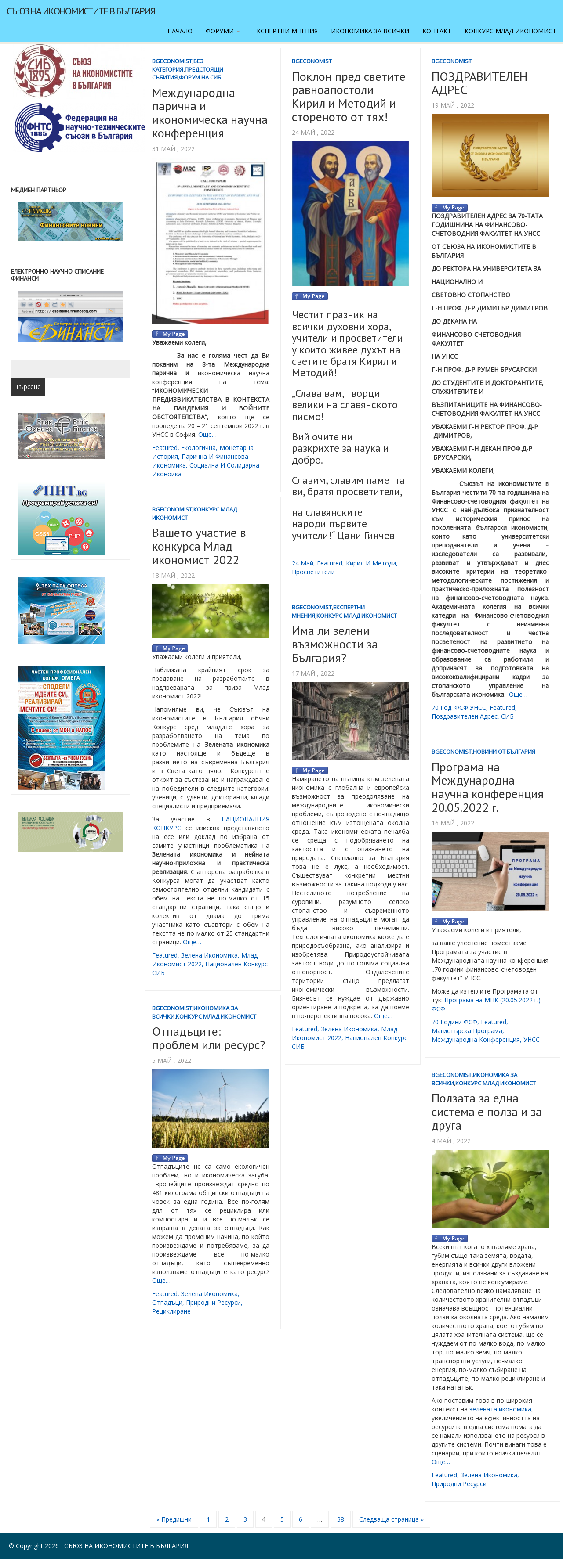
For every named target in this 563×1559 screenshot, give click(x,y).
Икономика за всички (370, 31)
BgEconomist (172, 61)
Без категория (177, 65)
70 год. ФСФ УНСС (459, 707)
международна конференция (476, 1039)
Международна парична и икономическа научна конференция (210, 112)
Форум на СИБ (200, 77)
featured (165, 447)
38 (340, 1519)
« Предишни (174, 1519)
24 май (302, 563)
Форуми (223, 31)
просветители (313, 572)
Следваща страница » (391, 1519)
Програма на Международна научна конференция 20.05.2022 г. (488, 787)
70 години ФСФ (454, 1022)
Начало (180, 31)
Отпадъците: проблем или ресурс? (208, 1038)
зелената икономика (499, 1409)
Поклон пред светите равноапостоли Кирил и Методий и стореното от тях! (349, 96)
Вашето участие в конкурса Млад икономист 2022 (199, 546)
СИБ (507, 716)
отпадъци (167, 1302)
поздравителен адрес (465, 716)
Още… (207, 434)
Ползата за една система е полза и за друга (487, 1111)
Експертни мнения (285, 31)
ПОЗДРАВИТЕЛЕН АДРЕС (479, 83)
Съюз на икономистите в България (81, 11)
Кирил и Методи (371, 563)
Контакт (436, 31)
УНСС (531, 1039)
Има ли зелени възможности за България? (335, 644)
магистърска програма (467, 1030)
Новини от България (504, 752)
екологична (198, 447)
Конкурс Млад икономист (510, 31)
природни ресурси (213, 1302)
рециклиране (171, 1311)
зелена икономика (209, 955)
